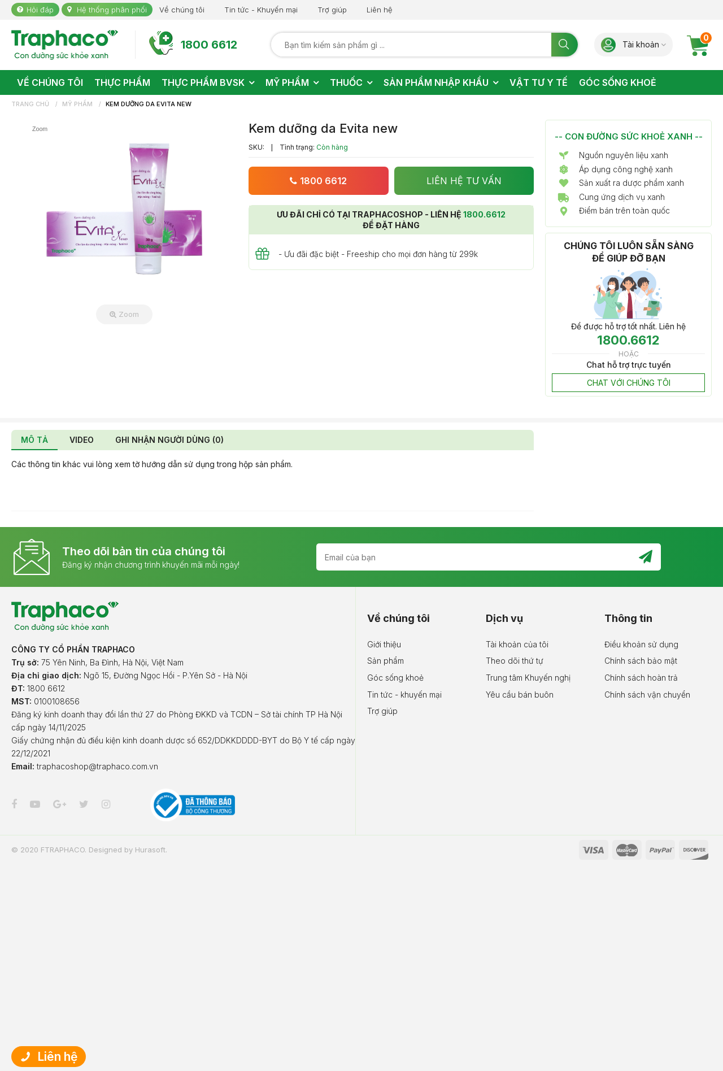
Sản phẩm (385, 660)
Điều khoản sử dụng (641, 644)
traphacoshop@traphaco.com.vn (97, 766)
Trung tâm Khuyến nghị (528, 677)
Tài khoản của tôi (517, 644)
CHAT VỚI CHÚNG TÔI (628, 383)
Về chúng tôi (181, 9)
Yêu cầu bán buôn (520, 694)
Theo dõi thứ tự (514, 660)
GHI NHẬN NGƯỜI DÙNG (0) (169, 440)
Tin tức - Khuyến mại (261, 9)
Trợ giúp (332, 9)
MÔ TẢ (34, 440)
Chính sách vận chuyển (647, 694)
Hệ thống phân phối (112, 9)
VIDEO (81, 440)
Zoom (124, 314)
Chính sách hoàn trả (641, 677)
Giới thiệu (384, 644)
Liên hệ (380, 9)
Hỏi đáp (40, 9)
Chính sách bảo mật (640, 660)
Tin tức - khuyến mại (404, 694)
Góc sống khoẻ (395, 677)
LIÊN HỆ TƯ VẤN (464, 180)
